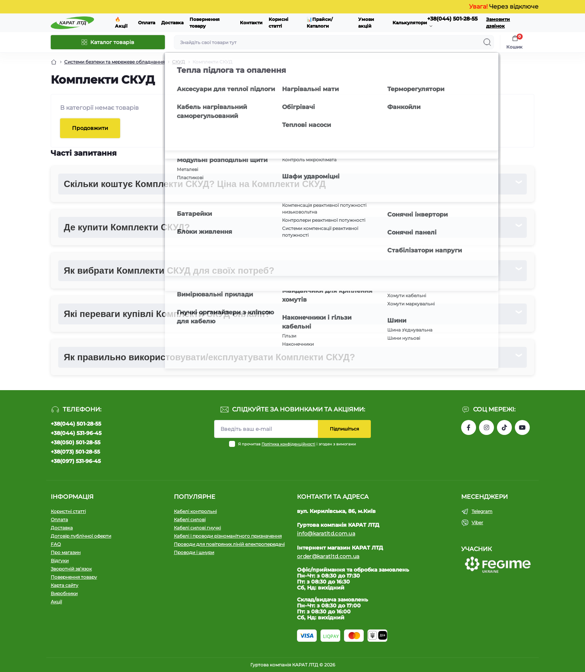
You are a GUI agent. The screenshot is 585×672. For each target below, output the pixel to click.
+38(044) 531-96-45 (76, 433)
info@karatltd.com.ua (326, 533)
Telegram (482, 511)
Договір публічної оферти (81, 536)
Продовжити (90, 128)
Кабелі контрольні (195, 511)
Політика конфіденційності (288, 444)
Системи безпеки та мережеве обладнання (114, 62)
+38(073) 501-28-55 (75, 451)
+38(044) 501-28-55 (76, 423)
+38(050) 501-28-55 (75, 442)
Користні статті (68, 511)
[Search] (487, 42)
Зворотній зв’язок (71, 569)
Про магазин (66, 552)
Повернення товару (74, 577)
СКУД (178, 62)
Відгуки (60, 560)
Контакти (251, 22)
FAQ (56, 544)
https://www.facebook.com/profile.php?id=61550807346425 (468, 427)
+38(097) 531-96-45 (76, 461)
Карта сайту (64, 585)
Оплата (146, 22)
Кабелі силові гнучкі (197, 528)
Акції (56, 601)
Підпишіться (344, 429)
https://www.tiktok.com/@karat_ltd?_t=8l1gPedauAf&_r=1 (504, 427)
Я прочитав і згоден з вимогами (297, 444)
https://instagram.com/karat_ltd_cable (486, 427)
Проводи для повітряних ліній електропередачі (229, 544)
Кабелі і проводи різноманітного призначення (228, 536)
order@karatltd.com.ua (328, 556)
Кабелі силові (190, 519)
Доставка (172, 22)
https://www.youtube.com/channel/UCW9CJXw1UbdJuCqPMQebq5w (522, 427)
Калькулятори (409, 22)
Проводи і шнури (194, 552)
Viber (477, 522)
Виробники (64, 593)
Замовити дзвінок (498, 22)
